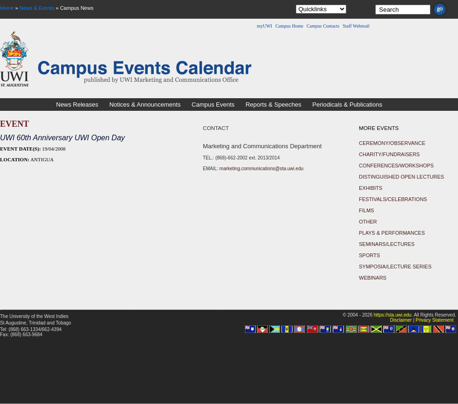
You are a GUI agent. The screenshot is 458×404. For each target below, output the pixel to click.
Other (368, 221)
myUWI (264, 26)
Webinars (372, 278)
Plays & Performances (392, 233)
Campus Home (289, 26)
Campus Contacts (323, 26)
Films (366, 210)
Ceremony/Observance (392, 143)
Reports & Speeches (273, 104)
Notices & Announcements (144, 104)
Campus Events (213, 104)
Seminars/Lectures (387, 244)
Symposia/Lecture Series (395, 266)
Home (7, 8)
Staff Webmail (356, 26)
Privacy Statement (434, 320)
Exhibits (370, 188)
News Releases (77, 104)
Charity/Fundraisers (389, 154)
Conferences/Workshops (396, 165)
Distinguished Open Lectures (401, 177)
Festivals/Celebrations (393, 199)
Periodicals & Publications (347, 104)
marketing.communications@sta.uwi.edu (262, 168)
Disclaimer (401, 320)
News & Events (37, 8)
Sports (369, 255)
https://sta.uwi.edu (393, 314)
